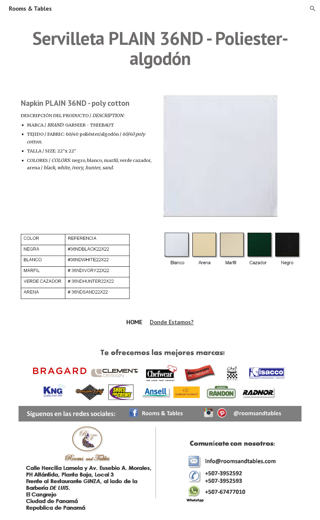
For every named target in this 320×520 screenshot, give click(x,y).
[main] (160, 48)
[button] (312, 8)
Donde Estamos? (172, 322)
